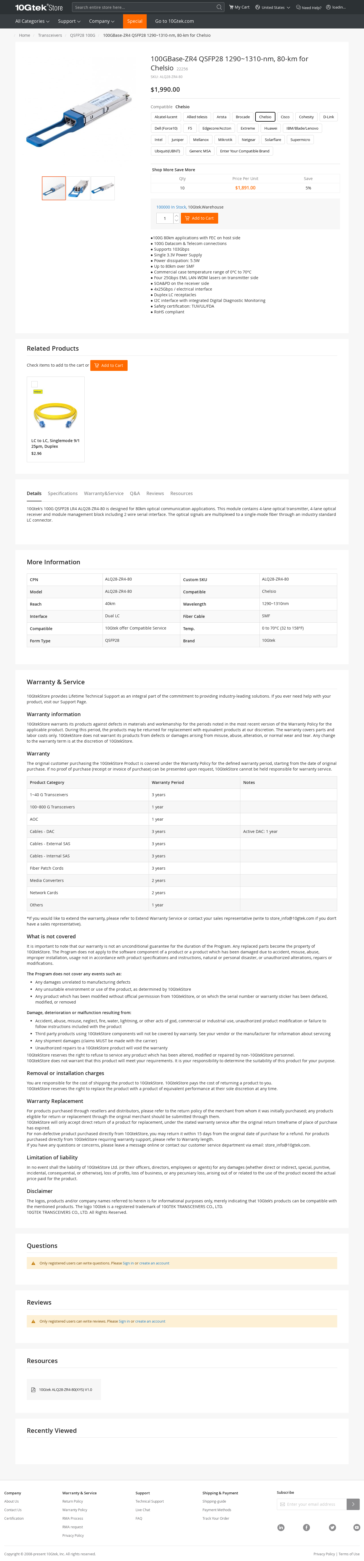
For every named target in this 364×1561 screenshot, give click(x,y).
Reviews (155, 493)
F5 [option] (190, 128)
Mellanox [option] (201, 139)
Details (34, 493)
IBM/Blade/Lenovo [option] (302, 128)
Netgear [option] (248, 139)
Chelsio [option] (265, 116)
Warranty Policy (74, 1509)
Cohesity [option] (306, 116)
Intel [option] (158, 139)
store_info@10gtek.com (292, 918)
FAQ (139, 1518)
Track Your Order (216, 1518)
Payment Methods (217, 1509)
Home (24, 35)
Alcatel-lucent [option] (166, 116)
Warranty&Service (104, 493)
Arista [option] (221, 116)
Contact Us (13, 1509)
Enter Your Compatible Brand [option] (244, 151)
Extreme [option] (248, 128)
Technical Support (150, 1501)
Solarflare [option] (273, 139)
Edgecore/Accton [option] (217, 128)
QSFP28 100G (82, 35)
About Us (11, 1501)
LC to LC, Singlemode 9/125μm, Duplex (55, 443)
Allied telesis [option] (197, 116)
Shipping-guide (214, 1501)
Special (134, 21)
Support (67, 21)
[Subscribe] (353, 1504)
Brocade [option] (243, 116)
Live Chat (143, 1509)
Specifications (63, 493)
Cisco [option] (285, 116)
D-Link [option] (328, 116)
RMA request (72, 1527)
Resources (181, 493)
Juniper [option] (178, 139)
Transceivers (50, 35)
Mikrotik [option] (225, 139)
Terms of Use (349, 1554)
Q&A (135, 493)
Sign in (128, 1263)
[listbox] (245, 135)
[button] (78, 188)
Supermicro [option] (300, 139)
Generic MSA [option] (200, 151)
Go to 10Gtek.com (174, 21)
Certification (14, 1518)
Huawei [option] (270, 128)
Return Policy (72, 1501)
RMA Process (72, 1518)
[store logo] (39, 7)
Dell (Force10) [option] (166, 128)
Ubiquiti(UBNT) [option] (167, 151)
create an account (154, 1263)
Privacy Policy (73, 1535)
